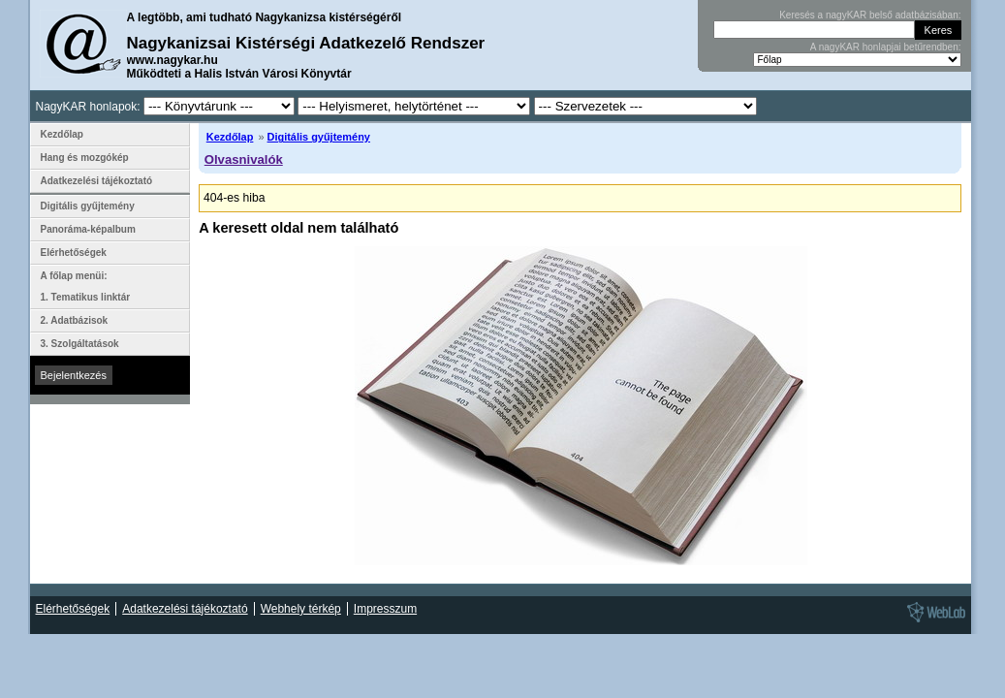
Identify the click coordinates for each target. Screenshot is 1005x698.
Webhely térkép (301, 609)
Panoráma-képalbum (88, 229)
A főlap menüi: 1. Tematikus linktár (86, 286)
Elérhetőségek (74, 252)
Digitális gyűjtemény (318, 137)
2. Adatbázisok (75, 320)
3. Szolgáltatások (80, 343)
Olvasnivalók (243, 159)
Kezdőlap (230, 137)
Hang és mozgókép (85, 157)
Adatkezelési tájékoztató (97, 180)
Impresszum (385, 609)
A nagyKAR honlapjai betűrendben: (885, 47)
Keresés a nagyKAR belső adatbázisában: (869, 15)
